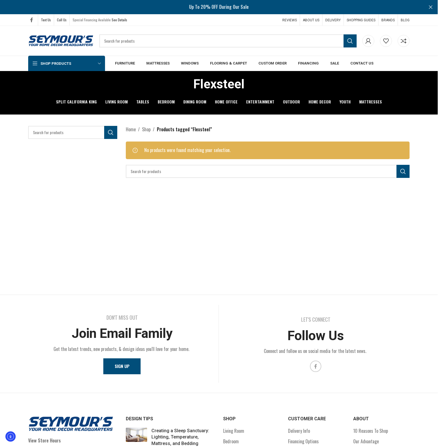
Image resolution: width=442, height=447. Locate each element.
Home (131, 129)
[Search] (228, 40)
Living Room (233, 431)
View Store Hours (44, 440)
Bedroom (231, 441)
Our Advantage (366, 441)
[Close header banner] (431, 7)
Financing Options (303, 441)
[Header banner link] (219, 7)
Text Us (46, 19)
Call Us (62, 19)
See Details (119, 19)
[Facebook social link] (31, 20)
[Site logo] (61, 40)
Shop (146, 129)
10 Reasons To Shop (370, 431)
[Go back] (186, 84)
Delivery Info (299, 431)
